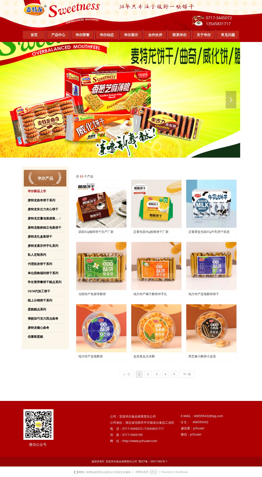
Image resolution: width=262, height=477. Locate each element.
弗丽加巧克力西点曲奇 (43, 318)
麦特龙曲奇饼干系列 (41, 200)
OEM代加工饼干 (39, 291)
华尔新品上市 (37, 191)
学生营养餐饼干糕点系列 (44, 282)
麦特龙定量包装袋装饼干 (45, 219)
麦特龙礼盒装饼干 (40, 236)
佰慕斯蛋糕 (35, 336)
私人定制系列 (37, 254)
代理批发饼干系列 (40, 264)
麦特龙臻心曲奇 (38, 327)
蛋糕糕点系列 (37, 309)
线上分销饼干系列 (40, 300)
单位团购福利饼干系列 (43, 273)
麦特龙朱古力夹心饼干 (43, 209)
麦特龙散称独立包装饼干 (44, 227)
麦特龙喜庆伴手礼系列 (43, 245)
